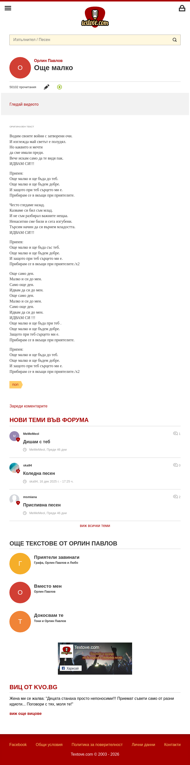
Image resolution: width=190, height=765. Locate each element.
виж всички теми (95, 525)
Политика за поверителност (97, 745)
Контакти (172, 745)
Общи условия (49, 745)
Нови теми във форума (49, 420)
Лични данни (143, 745)
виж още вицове (25, 713)
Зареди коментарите (28, 406)
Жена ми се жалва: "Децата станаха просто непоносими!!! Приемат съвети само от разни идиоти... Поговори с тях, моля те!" (91, 701)
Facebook (18, 745)
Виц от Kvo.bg (33, 687)
